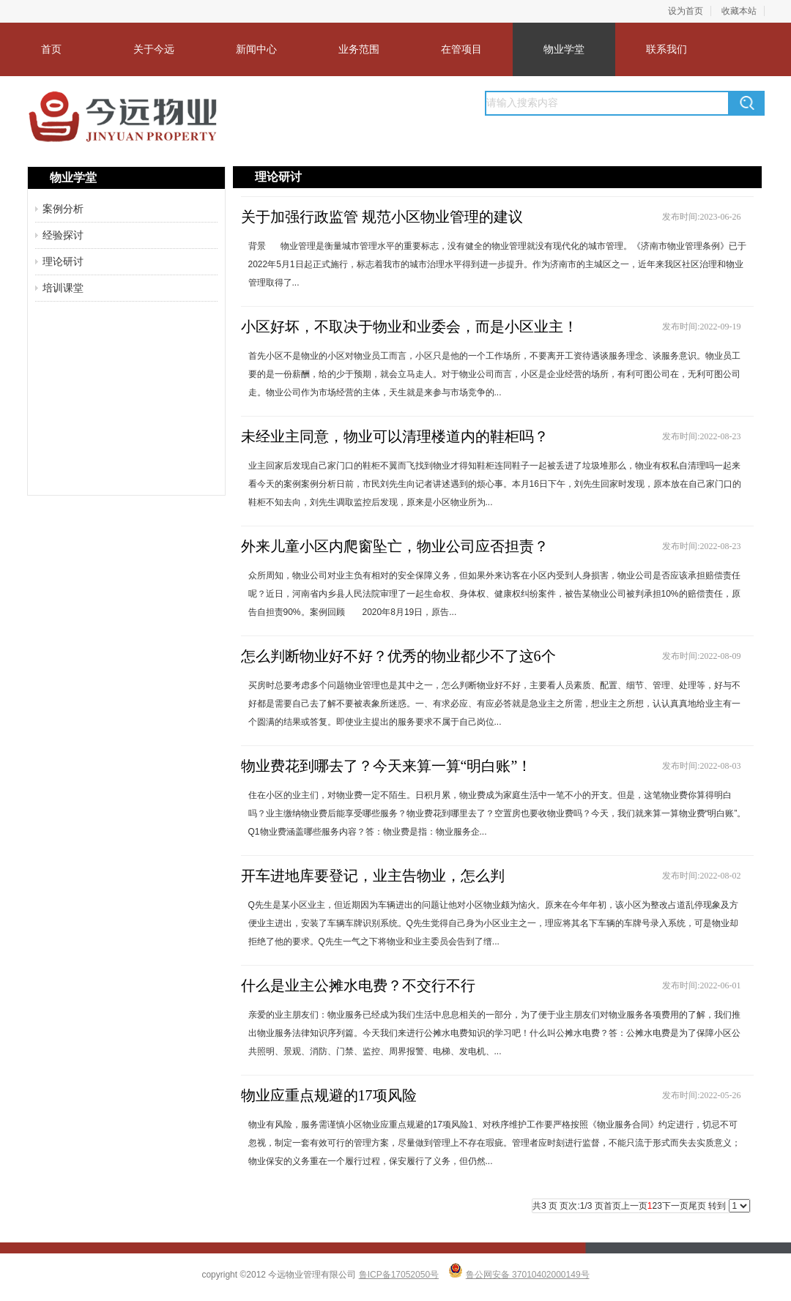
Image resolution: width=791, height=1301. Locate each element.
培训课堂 (62, 288)
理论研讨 (62, 261)
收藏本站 (739, 11)
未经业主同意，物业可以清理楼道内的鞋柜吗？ (395, 436)
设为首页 (685, 11)
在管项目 (461, 49)
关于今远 (153, 49)
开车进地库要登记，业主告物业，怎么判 (373, 876)
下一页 (675, 1206)
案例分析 (62, 209)
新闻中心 (256, 49)
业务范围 (358, 49)
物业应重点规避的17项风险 (329, 1095)
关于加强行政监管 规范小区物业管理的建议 (382, 217)
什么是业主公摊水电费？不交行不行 (358, 985)
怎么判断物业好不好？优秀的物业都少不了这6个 (398, 656)
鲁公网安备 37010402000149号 (528, 1275)
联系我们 (666, 49)
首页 (51, 49)
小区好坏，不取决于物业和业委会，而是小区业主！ (409, 326)
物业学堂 (563, 49)
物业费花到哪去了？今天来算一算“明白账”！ (386, 766)
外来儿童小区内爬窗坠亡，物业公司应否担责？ (395, 546)
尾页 (697, 1206)
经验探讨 (62, 235)
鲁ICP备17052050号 (399, 1275)
